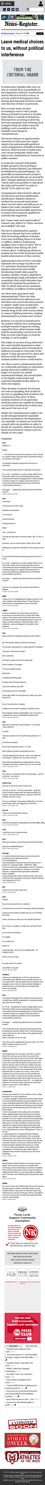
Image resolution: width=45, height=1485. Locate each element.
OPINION (25, 1260)
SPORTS (18, 1260)
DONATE (35, 1253)
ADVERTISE (19, 1253)
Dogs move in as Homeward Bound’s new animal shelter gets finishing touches (21, 1394)
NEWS (13, 1260)
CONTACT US (27, 1263)
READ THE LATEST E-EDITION (22, 1257)
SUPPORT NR (18, 1263)
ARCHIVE (31, 1260)
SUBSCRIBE (10, 1253)
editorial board (8, 33)
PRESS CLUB (28, 1253)
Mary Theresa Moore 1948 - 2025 (20, 1399)
